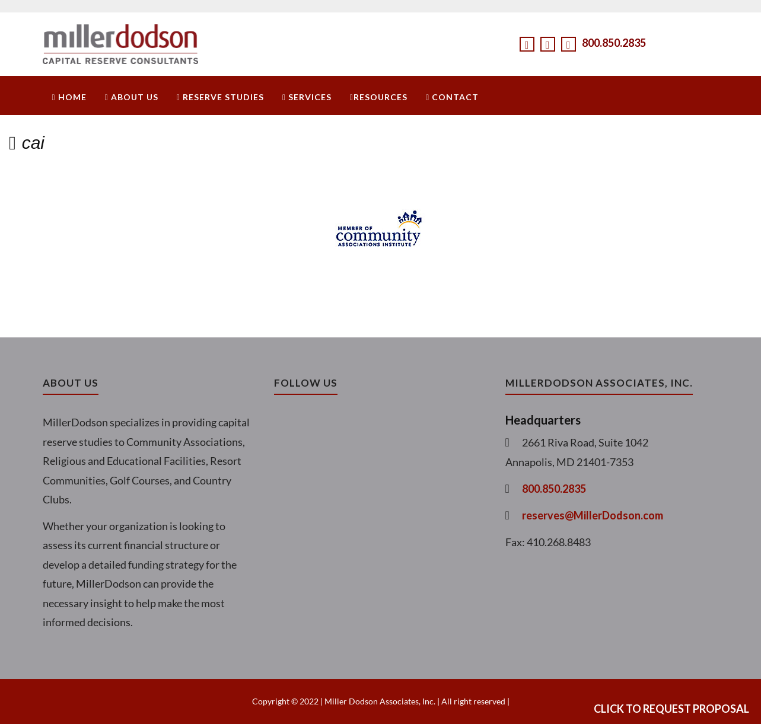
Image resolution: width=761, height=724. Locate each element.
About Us (131, 97)
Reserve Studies (220, 97)
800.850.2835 (614, 42)
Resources (378, 97)
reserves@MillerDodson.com (592, 515)
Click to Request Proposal (671, 708)
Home (69, 97)
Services (307, 97)
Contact (452, 97)
